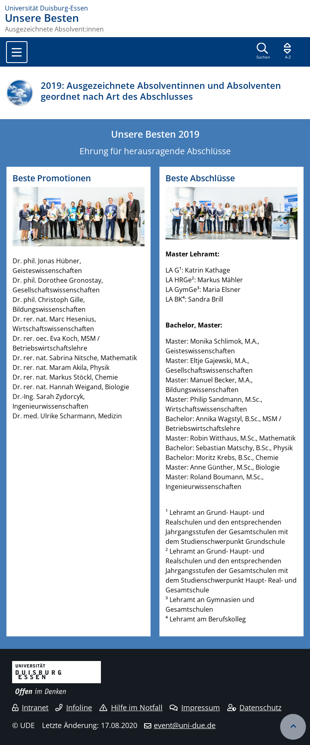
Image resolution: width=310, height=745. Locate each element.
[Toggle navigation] (16, 52)
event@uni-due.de (185, 725)
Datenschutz (254, 707)
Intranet (30, 707)
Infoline (73, 707)
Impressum (195, 707)
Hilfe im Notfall (131, 707)
